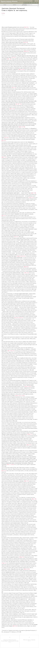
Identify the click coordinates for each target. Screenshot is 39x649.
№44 (27, 2)
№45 (29, 2)
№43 (24, 2)
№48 (36, 2)
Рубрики (14, 4)
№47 (34, 2)
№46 (31, 2)
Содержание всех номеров (24, 5)
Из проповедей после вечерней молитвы (10, 640)
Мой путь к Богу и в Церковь (29, 639)
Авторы (5, 4)
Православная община (9, 1)
